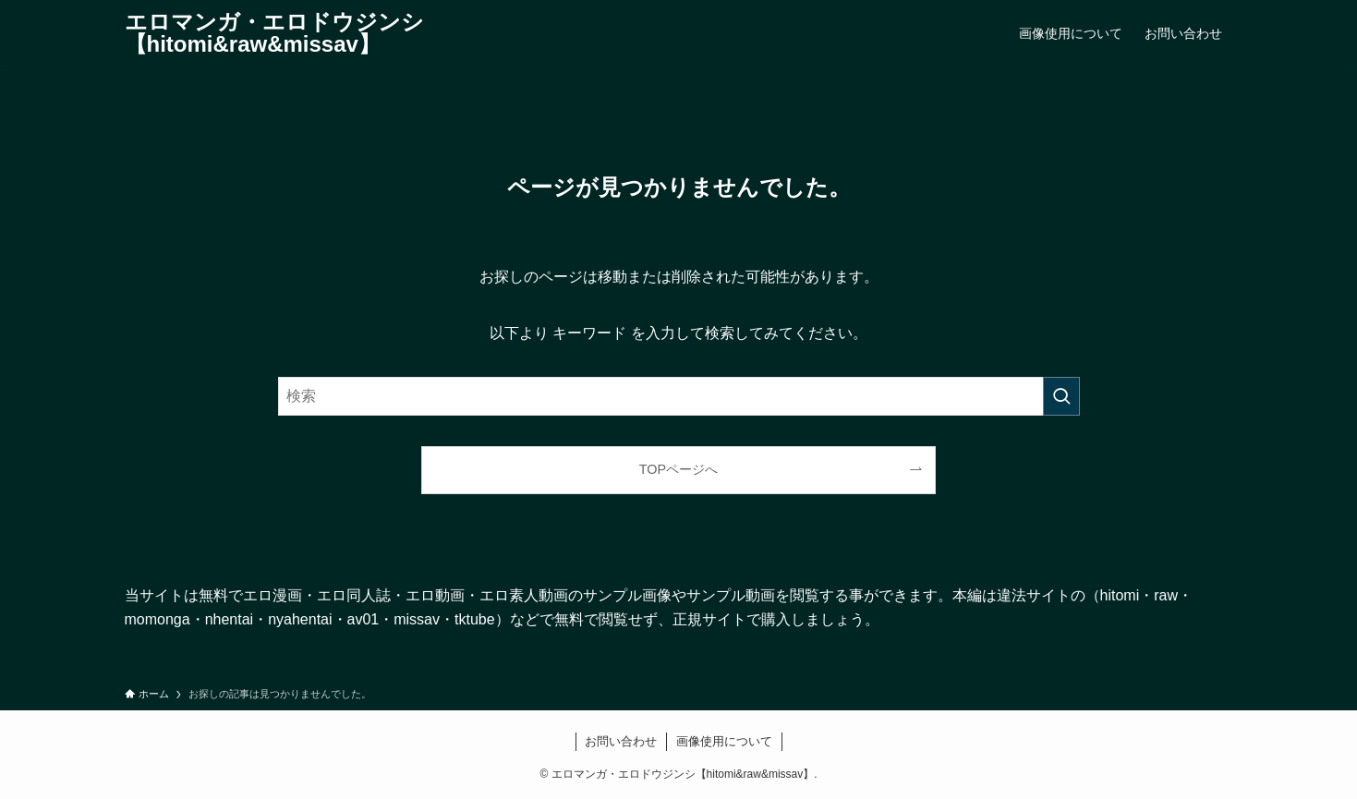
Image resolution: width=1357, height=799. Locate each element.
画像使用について (724, 741)
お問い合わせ (621, 741)
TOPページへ (678, 469)
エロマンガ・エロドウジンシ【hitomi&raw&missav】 (274, 33)
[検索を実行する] (1061, 396)
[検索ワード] (679, 396)
